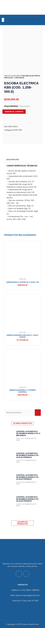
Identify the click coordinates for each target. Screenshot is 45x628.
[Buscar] (38, 412)
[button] (3, 20)
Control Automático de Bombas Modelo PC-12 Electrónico (27, 477)
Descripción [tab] (12, 159)
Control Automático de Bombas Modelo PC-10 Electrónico (27, 499)
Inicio (7, 76)
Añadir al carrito (14, 112)
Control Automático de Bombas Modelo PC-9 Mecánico (28, 433)
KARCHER (15, 76)
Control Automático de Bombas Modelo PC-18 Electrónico (27, 455)
